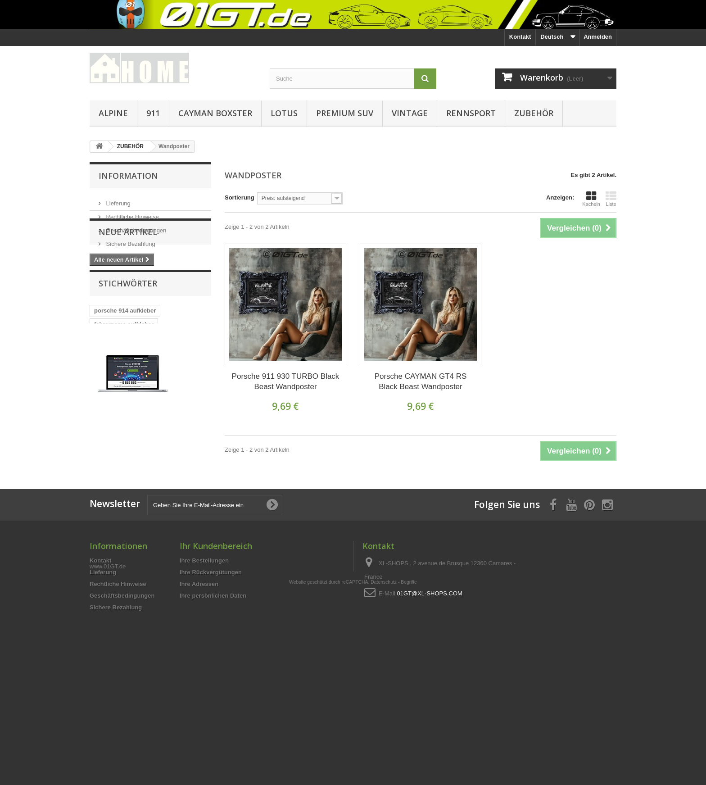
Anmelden (598, 36)
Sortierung (239, 197)
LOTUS (284, 113)
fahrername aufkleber (124, 375)
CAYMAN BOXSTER (215, 113)
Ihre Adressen (199, 675)
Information (128, 175)
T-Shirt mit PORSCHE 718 (129, 402)
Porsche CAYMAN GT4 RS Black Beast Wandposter (421, 381)
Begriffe (409, 728)
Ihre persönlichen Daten (213, 686)
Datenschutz (384, 728)
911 (153, 113)
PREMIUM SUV (344, 113)
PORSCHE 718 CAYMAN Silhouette (142, 457)
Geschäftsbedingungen (135, 226)
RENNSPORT (471, 113)
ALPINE (113, 113)
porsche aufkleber (179, 416)
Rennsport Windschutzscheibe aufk (143, 430)
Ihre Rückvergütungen (211, 663)
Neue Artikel (128, 274)
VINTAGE (410, 113)
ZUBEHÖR (533, 113)
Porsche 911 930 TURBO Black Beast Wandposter (285, 381)
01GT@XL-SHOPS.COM (429, 684)
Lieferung (117, 199)
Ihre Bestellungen (204, 651)
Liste (611, 199)
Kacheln (591, 199)
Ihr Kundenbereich (216, 636)
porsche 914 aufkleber (125, 362)
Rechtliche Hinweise (131, 213)
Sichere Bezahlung (129, 240)
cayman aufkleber (119, 416)
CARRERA (189, 402)
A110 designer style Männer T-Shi (140, 443)
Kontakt (520, 36)
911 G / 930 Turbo (118, 389)
